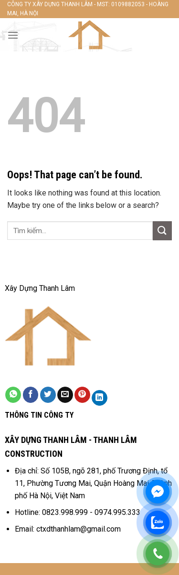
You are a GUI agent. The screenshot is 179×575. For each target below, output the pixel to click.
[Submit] (162, 230)
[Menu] (13, 35)
